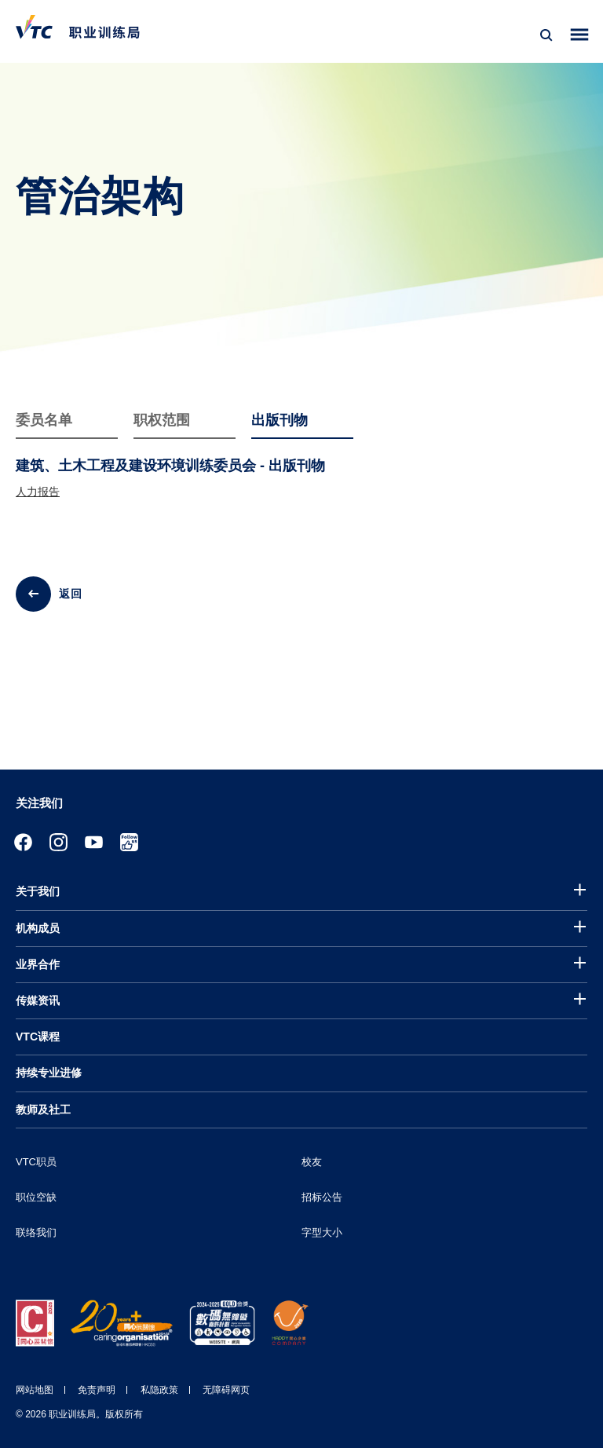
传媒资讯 (38, 1000)
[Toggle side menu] (580, 35)
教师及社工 (43, 1109)
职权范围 (161, 420)
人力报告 (38, 491)
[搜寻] (546, 35)
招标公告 (322, 1197)
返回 (70, 593)
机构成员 (38, 928)
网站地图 (34, 1389)
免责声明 (96, 1389)
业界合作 (38, 964)
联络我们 (36, 1232)
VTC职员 (36, 1162)
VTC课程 (38, 1036)
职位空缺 (36, 1197)
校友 (312, 1162)
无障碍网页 (226, 1389)
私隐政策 (159, 1389)
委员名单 (44, 420)
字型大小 (322, 1232)
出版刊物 (279, 420)
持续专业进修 (49, 1072)
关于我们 (38, 891)
